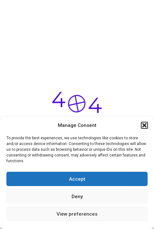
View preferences (77, 214)
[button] (144, 125)
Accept (77, 179)
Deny (77, 196)
